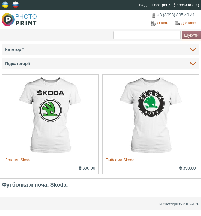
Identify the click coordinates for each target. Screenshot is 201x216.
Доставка (186, 23)
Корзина (188, 5)
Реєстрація (162, 5)
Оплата (160, 23)
